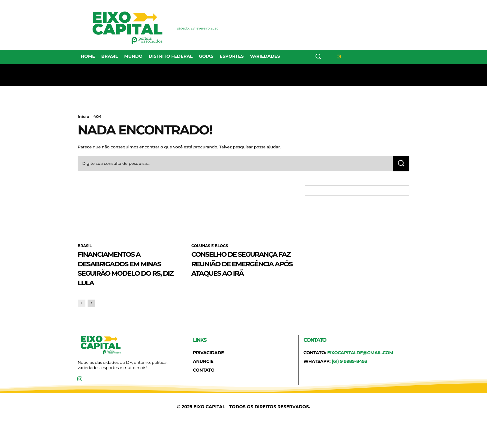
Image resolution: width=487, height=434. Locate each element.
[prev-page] (81, 313)
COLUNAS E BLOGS (210, 246)
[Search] (401, 163)
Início (83, 116)
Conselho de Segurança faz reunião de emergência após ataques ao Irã (231, 273)
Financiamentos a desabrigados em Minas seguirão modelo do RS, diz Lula (119, 273)
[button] (318, 56)
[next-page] (91, 313)
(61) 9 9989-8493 (349, 371)
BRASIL (85, 246)
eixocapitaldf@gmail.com (360, 362)
